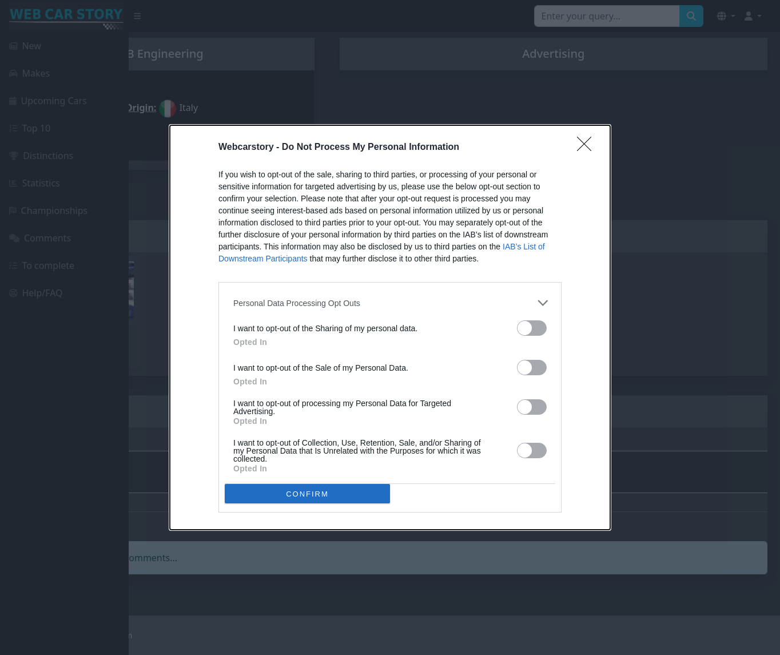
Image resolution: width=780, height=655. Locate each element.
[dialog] (390, 327)
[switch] (532, 328)
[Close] (588, 147)
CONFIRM (307, 493)
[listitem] (390, 303)
